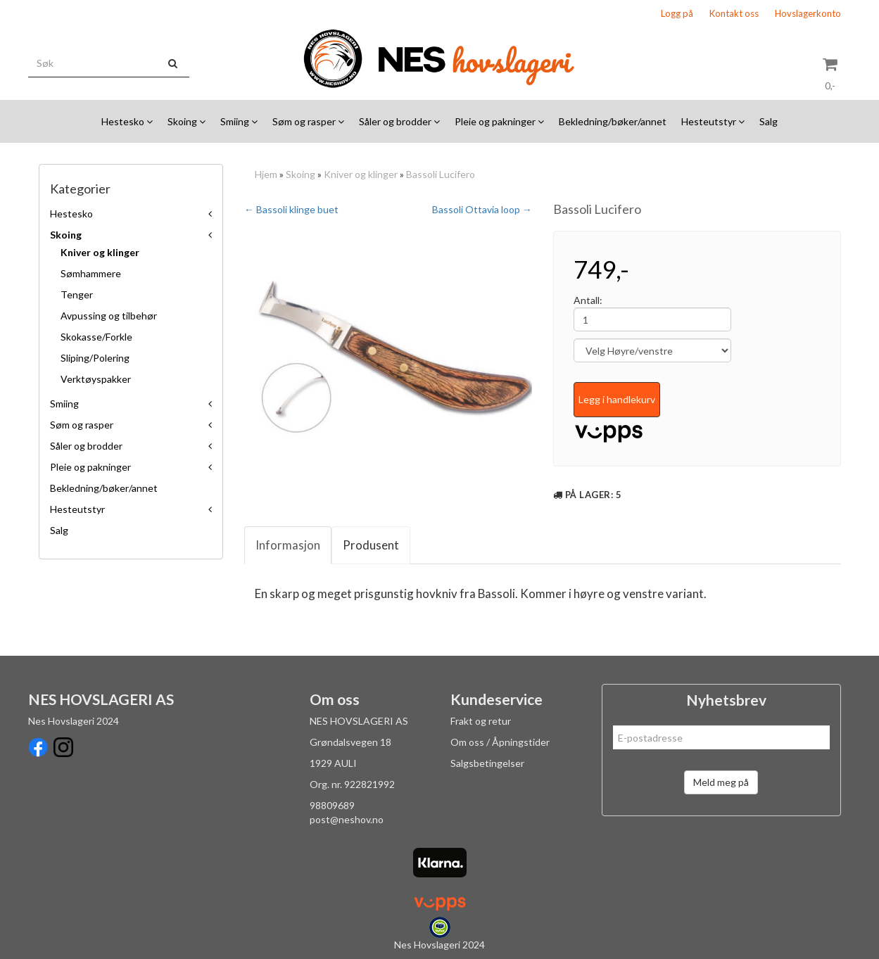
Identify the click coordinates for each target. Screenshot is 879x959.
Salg (59, 530)
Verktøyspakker (96, 379)
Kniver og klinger (100, 252)
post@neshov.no (347, 819)
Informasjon (287, 545)
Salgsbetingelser (487, 763)
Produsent (371, 545)
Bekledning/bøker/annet (104, 488)
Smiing (64, 403)
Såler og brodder (86, 446)
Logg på (677, 13)
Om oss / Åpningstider (500, 742)
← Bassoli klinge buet (291, 209)
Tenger (77, 294)
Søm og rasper (81, 425)
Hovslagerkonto (808, 13)
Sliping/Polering (95, 358)
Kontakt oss (734, 13)
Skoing (66, 235)
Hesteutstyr (77, 509)
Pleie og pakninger (90, 467)
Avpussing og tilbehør (109, 316)
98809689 (332, 805)
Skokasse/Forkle (96, 337)
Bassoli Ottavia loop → (482, 209)
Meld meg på (721, 782)
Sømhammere (91, 273)
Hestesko (71, 214)
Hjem (266, 174)
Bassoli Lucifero (440, 174)
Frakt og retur (480, 721)
